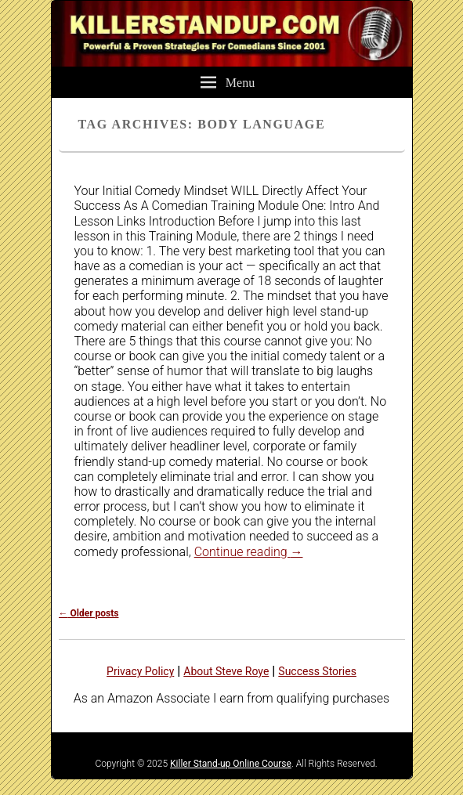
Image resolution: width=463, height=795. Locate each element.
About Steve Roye (226, 671)
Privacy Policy (140, 671)
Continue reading (248, 551)
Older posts (89, 613)
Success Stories (317, 671)
